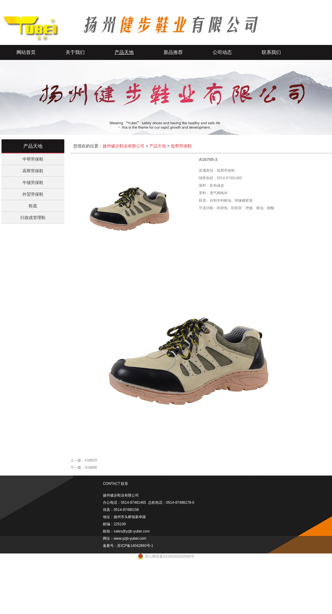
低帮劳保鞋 (181, 146)
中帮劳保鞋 (32, 159)
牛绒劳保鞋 (32, 182)
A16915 (91, 460)
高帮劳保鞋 (32, 170)
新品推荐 (173, 52)
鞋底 (33, 205)
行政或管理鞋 (32, 217)
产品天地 (124, 52)
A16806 (91, 467)
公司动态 (222, 52)
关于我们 (75, 52)
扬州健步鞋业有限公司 (123, 146)
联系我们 (271, 52)
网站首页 (26, 52)
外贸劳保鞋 (32, 194)
